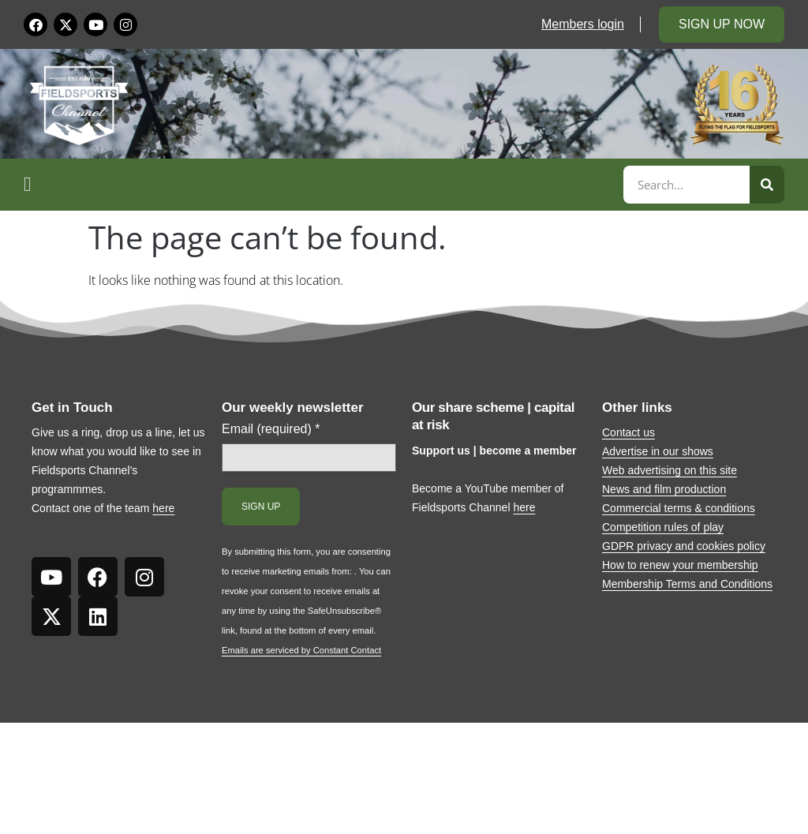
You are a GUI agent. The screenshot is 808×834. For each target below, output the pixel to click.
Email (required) (271, 429)
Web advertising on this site (669, 470)
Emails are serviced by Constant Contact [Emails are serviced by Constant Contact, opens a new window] (301, 650)
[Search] (767, 185)
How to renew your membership (680, 565)
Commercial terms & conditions (678, 508)
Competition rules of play (663, 527)
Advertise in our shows (657, 451)
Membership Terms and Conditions (687, 584)
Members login (582, 24)
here (163, 508)
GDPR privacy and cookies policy (683, 546)
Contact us (628, 432)
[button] (321, 185)
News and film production (664, 489)
